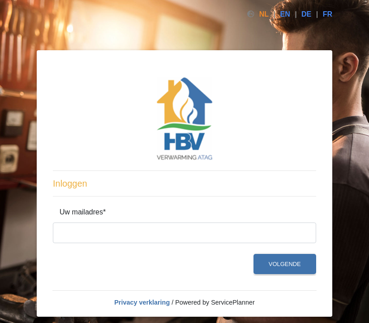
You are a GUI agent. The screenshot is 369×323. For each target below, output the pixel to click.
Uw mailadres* (83, 212)
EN (285, 14)
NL (264, 14)
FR (327, 14)
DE (306, 14)
